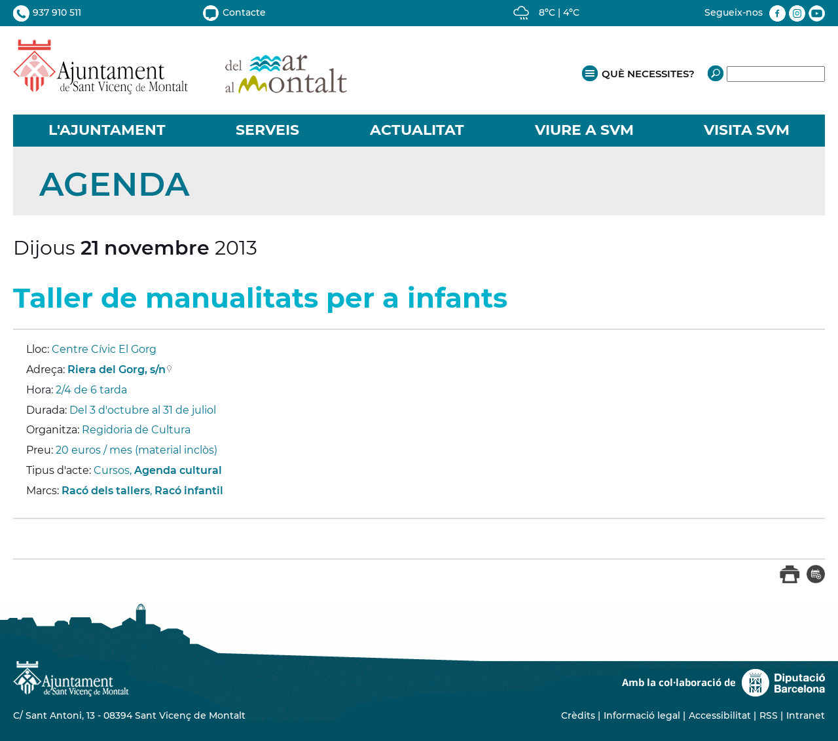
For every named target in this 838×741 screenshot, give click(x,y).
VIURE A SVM (584, 130)
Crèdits (578, 715)
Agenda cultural (178, 470)
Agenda (114, 184)
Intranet (805, 715)
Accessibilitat (720, 715)
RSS (768, 715)
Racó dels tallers (106, 490)
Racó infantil (189, 490)
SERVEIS (267, 130)
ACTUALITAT (417, 130)
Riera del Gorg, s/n (116, 369)
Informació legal (642, 715)
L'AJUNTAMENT (107, 130)
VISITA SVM (747, 130)
